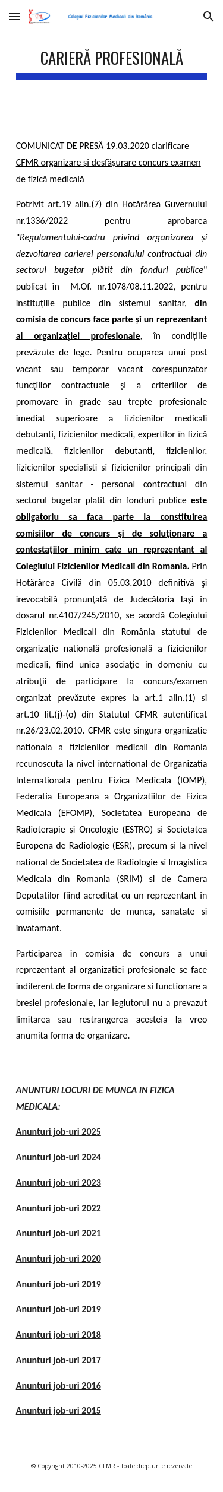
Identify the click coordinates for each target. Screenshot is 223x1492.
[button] (14, 16)
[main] (111, 59)
